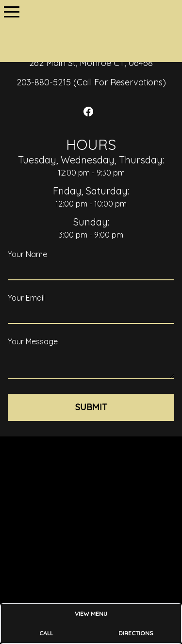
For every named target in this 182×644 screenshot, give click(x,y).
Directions (135, 633)
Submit (91, 407)
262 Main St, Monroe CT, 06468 (91, 62)
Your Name (27, 254)
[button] (11, 11)
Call (46, 633)
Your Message (33, 341)
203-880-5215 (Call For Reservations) (91, 82)
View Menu (91, 613)
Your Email (26, 298)
